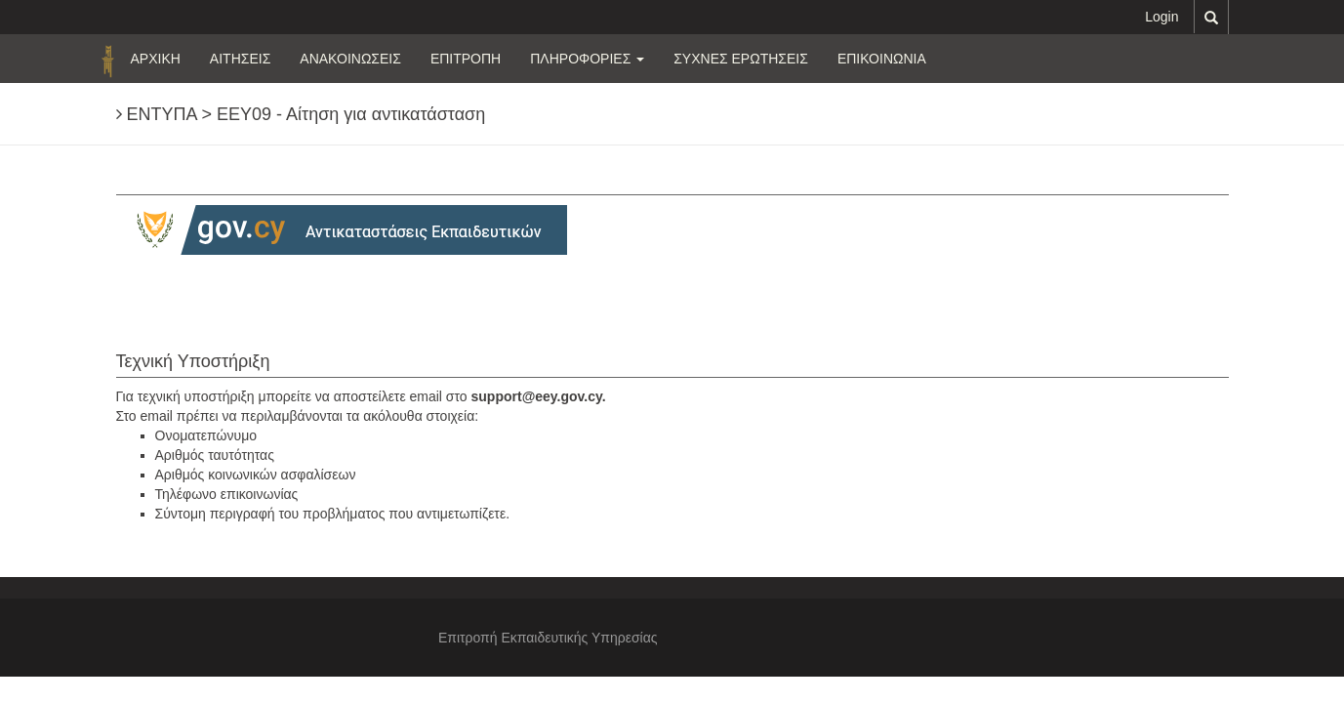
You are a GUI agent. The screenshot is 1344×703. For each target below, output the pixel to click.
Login (1161, 16)
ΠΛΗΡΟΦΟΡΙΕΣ (587, 58)
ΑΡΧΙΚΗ (156, 58)
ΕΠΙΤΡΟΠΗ (465, 58)
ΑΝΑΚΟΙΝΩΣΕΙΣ (350, 58)
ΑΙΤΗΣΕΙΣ (240, 58)
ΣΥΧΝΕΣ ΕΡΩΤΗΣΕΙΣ (740, 58)
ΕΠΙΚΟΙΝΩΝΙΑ (881, 58)
